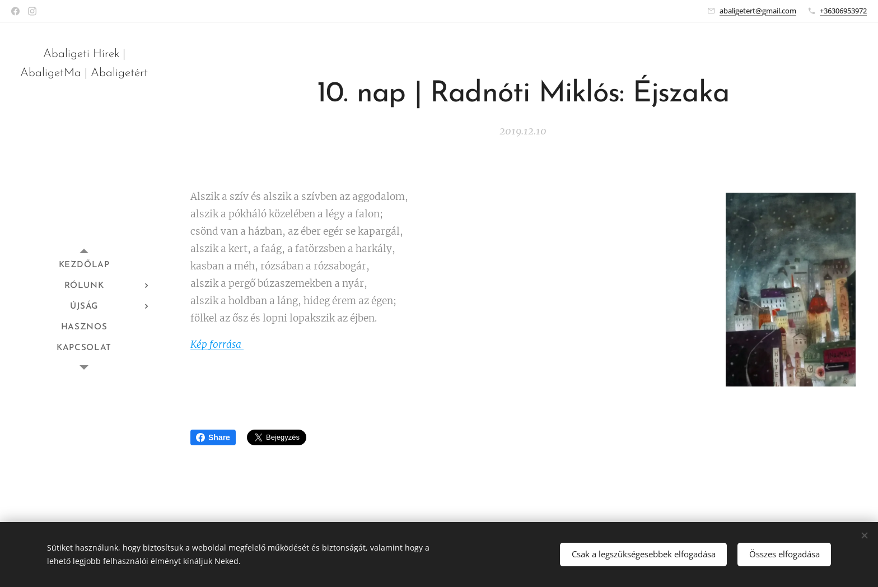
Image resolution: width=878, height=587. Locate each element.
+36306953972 (843, 11)
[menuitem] (84, 265)
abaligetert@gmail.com (758, 11)
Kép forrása (217, 344)
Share (213, 437)
